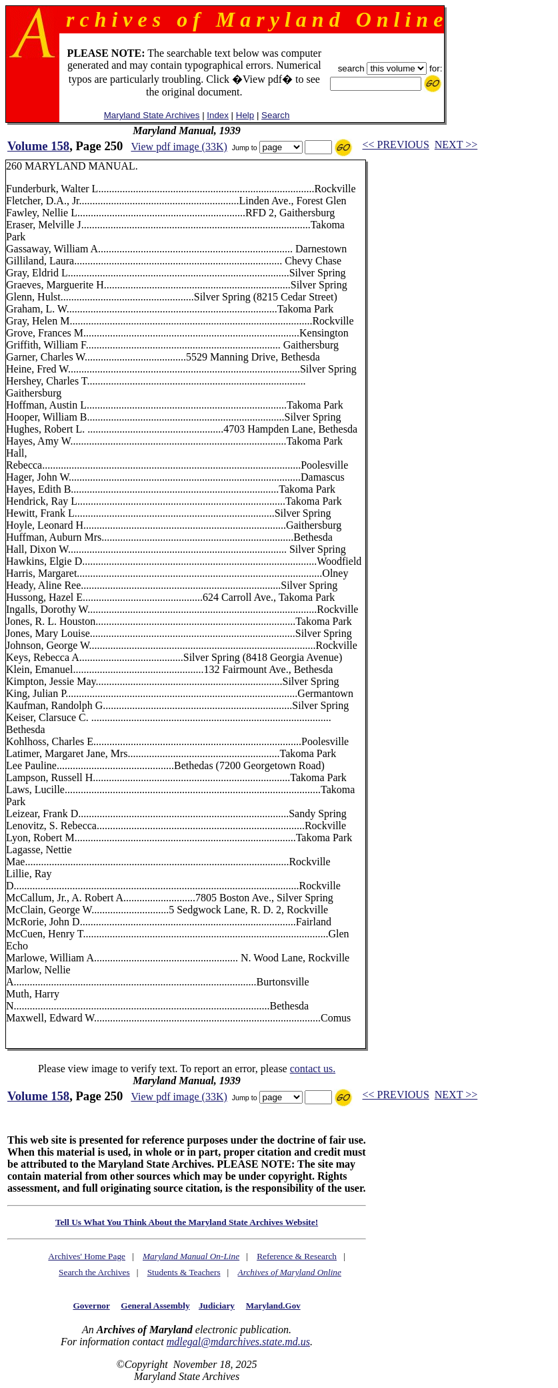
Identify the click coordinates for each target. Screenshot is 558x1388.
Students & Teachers (184, 1272)
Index (218, 115)
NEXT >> (456, 144)
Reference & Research (297, 1256)
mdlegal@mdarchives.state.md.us (238, 1341)
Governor (91, 1306)
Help (245, 115)
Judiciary (217, 1306)
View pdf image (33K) (179, 146)
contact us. (312, 1068)
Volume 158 (38, 146)
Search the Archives (94, 1272)
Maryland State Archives (152, 115)
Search (275, 115)
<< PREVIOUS (396, 144)
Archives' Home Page (86, 1256)
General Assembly (155, 1306)
